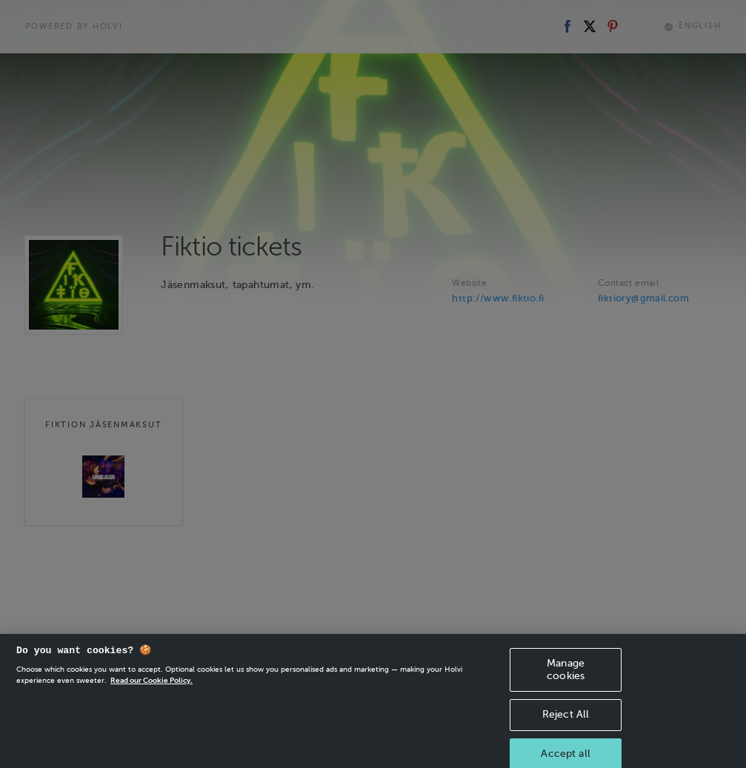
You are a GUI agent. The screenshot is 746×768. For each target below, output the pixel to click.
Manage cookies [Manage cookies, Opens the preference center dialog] (566, 678)
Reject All (565, 723)
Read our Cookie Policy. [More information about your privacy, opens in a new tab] (151, 689)
